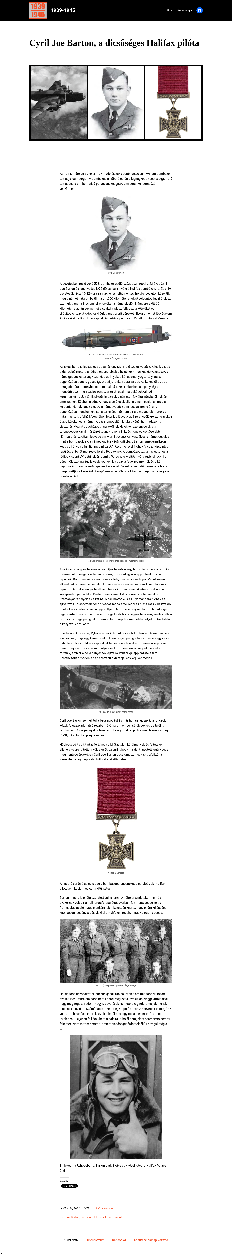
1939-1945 (63, 10)
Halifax (97, 1217)
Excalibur (86, 1217)
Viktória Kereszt (103, 1208)
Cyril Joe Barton (69, 1217)
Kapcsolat (119, 1240)
